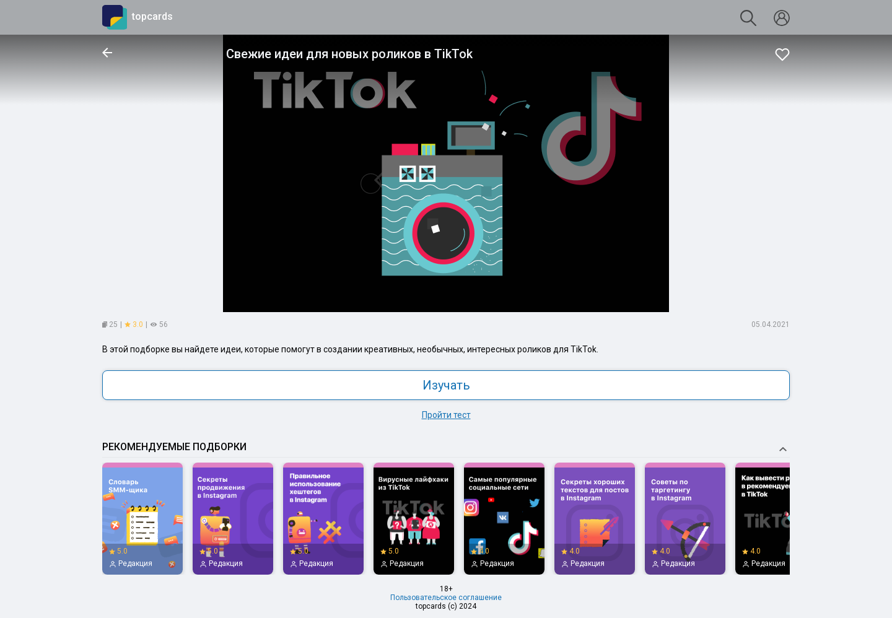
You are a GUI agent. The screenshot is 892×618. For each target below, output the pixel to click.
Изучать (446, 385)
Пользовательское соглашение (446, 597)
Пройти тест (446, 415)
